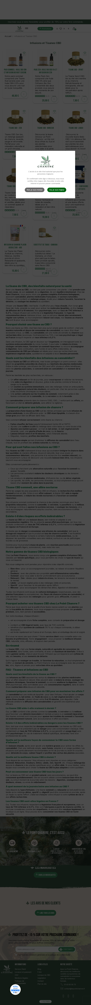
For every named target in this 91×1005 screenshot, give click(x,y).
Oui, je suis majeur (56, 190)
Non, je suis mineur (34, 190)
